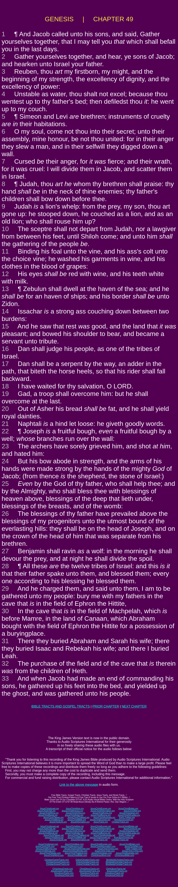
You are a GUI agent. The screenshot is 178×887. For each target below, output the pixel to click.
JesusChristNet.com (133, 846)
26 (5, 513)
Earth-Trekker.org (127, 817)
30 (5, 611)
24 (5, 461)
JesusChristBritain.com (129, 844)
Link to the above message (78, 784)
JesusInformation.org (80, 822)
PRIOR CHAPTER (105, 706)
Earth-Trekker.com (133, 849)
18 (5, 386)
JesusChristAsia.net (75, 826)
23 (5, 446)
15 (5, 326)
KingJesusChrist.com (64, 875)
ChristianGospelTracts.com (56, 860)
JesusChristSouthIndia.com (75, 851)
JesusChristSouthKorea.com (77, 849)
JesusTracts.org (100, 822)
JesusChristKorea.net (102, 831)
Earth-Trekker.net (127, 835)
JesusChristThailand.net (78, 835)
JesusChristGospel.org (100, 820)
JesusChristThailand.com (76, 853)
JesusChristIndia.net (74, 833)
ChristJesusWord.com (101, 855)
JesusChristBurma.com (46, 849)
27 (5, 551)
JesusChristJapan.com (101, 853)
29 (5, 588)
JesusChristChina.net (75, 831)
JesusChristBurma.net (100, 833)
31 (5, 641)
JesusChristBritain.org (128, 808)
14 (5, 311)
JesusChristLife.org (58, 822)
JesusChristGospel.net (100, 837)
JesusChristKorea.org (102, 813)
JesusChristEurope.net (100, 826)
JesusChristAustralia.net (104, 835)
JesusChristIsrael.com (48, 844)
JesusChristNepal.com (45, 851)
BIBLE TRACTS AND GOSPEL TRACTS (60, 706)
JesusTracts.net (100, 840)
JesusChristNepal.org (47, 815)
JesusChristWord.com (54, 855)
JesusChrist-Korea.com (107, 849)
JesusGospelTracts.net (117, 871)
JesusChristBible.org (76, 820)
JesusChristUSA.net (46, 828)
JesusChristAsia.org (75, 808)
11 (5, 251)
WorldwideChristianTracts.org (119, 862)
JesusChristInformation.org (102, 811)
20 (5, 408)
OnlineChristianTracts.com (87, 860)
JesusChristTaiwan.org (53, 817)
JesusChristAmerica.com (72, 846)
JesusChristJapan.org (129, 813)
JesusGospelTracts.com (61, 871)
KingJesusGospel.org (124, 820)
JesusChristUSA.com (44, 846)
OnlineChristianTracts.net (87, 864)
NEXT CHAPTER (134, 706)
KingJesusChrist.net (114, 875)
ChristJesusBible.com (124, 855)
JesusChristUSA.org (46, 811)
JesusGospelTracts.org (89, 871)
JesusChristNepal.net (48, 833)
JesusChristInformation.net (102, 828)
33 (5, 678)
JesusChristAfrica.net (48, 831)
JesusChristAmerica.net (72, 828)
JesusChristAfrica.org (48, 813)
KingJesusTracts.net (114, 873)
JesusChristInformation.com (102, 846)
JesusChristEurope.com (101, 844)
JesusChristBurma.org (101, 815)
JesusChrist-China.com (132, 851)
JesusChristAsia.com (74, 844)
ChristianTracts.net (119, 840)
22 (5, 431)
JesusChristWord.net (54, 837)
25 (5, 483)
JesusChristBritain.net (128, 826)
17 (5, 363)
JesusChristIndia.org (74, 815)
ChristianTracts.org (120, 822)
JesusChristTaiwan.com (50, 853)
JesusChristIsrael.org (49, 808)
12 (5, 273)
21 (5, 423)
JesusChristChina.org (75, 813)
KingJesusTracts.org (89, 873)
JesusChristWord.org (53, 820)
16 (5, 348)
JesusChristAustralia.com (127, 853)
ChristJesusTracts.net (115, 869)
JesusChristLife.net (132, 828)
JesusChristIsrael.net (49, 826)
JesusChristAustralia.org (104, 817)
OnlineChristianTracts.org (87, 862)
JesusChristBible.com (77, 855)
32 (5, 663)
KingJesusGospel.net (123, 837)
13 (5, 288)
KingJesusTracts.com (64, 873)
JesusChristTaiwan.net (53, 835)
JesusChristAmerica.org (72, 811)
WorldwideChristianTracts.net (119, 864)
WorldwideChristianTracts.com (120, 860)
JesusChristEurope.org (100, 808)
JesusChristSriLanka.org (129, 815)
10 (5, 228)
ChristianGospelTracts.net (57, 864)
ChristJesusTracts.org (89, 869)
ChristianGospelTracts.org (57, 862)
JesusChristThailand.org (78, 817)
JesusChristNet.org (132, 811)
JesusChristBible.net (76, 837)
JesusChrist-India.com (105, 851)
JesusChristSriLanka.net (129, 833)
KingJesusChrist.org (90, 875)
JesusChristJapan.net (129, 831)
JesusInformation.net (80, 840)
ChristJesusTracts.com (62, 869)
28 (5, 566)
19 (5, 393)
